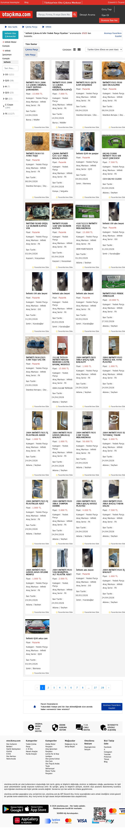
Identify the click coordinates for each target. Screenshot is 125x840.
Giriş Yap (107, 9)
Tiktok (106, 759)
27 (95, 687)
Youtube (107, 754)
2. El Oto (29, 749)
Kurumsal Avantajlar (10, 2)
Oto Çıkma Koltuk (52, 759)
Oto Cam (48, 761)
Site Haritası (11, 756)
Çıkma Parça (29, 27)
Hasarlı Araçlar (32, 751)
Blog (26, 2)
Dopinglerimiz (90, 747)
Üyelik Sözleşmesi (13, 749)
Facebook (107, 747)
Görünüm (67, 49)
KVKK (8, 754)
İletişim (87, 749)
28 (102, 687)
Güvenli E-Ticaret (116, 2)
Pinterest (107, 757)
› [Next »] (108, 687)
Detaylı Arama (87, 14)
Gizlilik (9, 751)
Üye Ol (105, 15)
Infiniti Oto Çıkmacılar (10, 35)
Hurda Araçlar (31, 754)
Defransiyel (49, 769)
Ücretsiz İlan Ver (109, 20)
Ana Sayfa (11, 27)
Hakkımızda (11, 759)
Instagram (108, 752)
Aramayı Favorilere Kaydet (112, 706)
